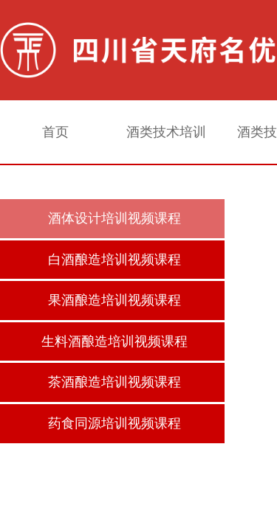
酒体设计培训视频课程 (114, 218)
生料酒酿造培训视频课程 (114, 341)
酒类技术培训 (166, 132)
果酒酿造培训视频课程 (114, 300)
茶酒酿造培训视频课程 (114, 382)
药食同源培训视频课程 (114, 423)
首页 (55, 132)
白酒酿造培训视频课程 (114, 259)
